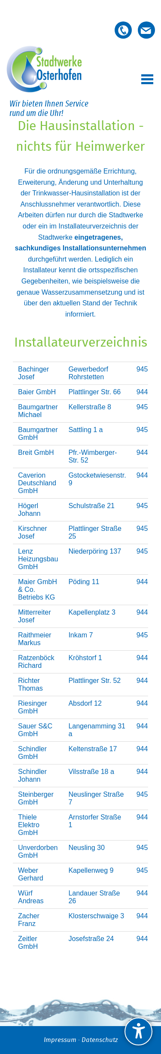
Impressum (60, 1040)
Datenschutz (100, 1040)
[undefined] (138, 1031)
